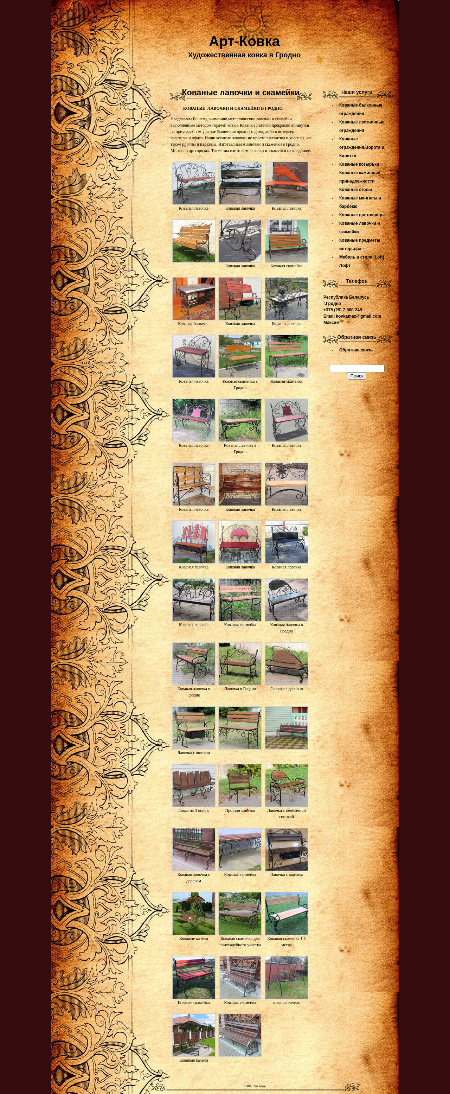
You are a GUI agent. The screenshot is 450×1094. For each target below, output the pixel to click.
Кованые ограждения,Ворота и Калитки (361, 147)
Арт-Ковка (244, 41)
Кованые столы (355, 189)
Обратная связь (356, 350)
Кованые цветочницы (362, 214)
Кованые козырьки (359, 164)
